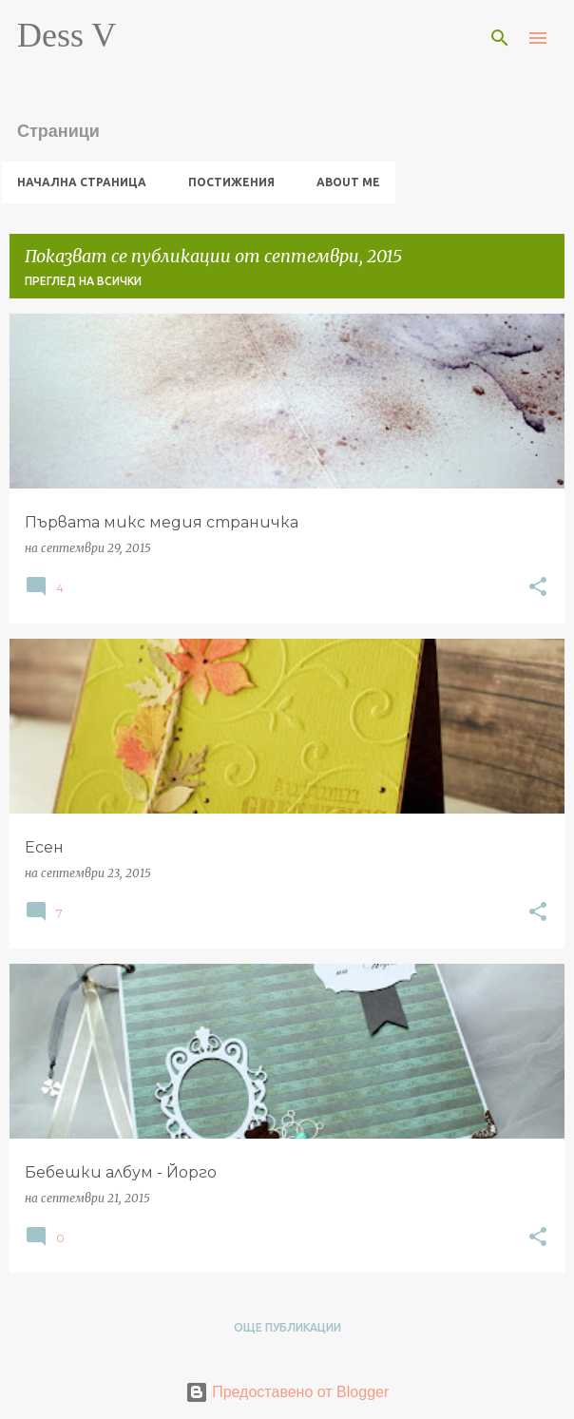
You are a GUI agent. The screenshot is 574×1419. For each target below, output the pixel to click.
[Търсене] (499, 38)
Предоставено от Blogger (287, 1392)
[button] (537, 588)
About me (348, 182)
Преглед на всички (83, 281)
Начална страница (81, 182)
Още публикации (287, 1327)
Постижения (231, 182)
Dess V (66, 35)
